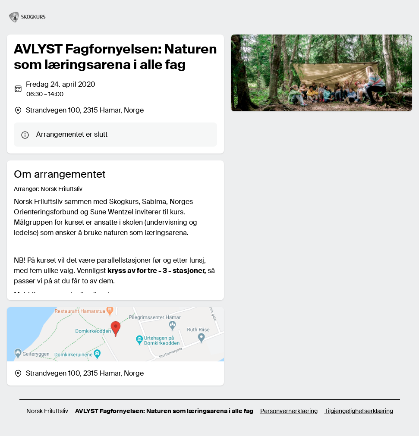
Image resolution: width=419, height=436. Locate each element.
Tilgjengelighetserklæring (358, 411)
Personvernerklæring (289, 411)
